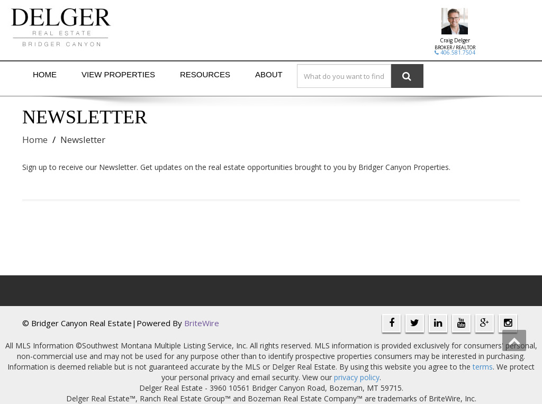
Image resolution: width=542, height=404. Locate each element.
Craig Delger (455, 40)
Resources (205, 74)
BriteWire (201, 323)
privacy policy (357, 377)
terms (483, 367)
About (269, 74)
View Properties (118, 74)
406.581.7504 (455, 52)
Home (45, 74)
